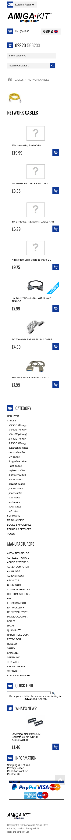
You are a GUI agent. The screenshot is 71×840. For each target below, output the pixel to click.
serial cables (14, 506)
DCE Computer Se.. (18, 594)
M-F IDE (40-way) (17, 425)
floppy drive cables (17, 461)
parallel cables (15, 488)
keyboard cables (16, 470)
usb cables (13, 511)
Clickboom (14, 585)
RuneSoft (13, 644)
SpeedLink (13, 657)
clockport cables (16, 452)
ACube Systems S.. (18, 562)
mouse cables (15, 479)
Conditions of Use (17, 771)
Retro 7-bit (14, 639)
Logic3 (11, 621)
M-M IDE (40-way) (17, 434)
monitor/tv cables (16, 475)
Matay (11, 625)
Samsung (13, 653)
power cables (14, 493)
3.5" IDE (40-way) (17, 443)
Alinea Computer (18, 567)
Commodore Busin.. (19, 589)
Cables (19, 80)
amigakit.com (15, 576)
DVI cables (13, 457)
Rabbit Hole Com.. (18, 635)
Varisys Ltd (14, 671)
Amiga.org (13, 571)
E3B (9, 598)
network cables (16, 484)
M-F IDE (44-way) (17, 429)
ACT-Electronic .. (18, 558)
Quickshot (14, 630)
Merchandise (15, 520)
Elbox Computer (17, 603)
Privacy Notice (15, 768)
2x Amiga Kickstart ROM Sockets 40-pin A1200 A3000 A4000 (26, 736)
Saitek (11, 648)
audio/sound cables (17, 448)
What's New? (26, 708)
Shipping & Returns (18, 765)
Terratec (13, 662)
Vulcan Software (18, 675)
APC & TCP (13, 580)
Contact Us (13, 774)
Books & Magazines (19, 525)
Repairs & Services (19, 529)
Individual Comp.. (17, 616)
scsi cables (13, 502)
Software (13, 515)
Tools (11, 534)
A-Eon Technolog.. (19, 553)
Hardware (13, 416)
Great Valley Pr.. (18, 612)
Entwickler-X (15, 607)
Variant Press (16, 666)
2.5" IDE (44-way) (17, 438)
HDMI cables (14, 466)
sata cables (13, 497)
